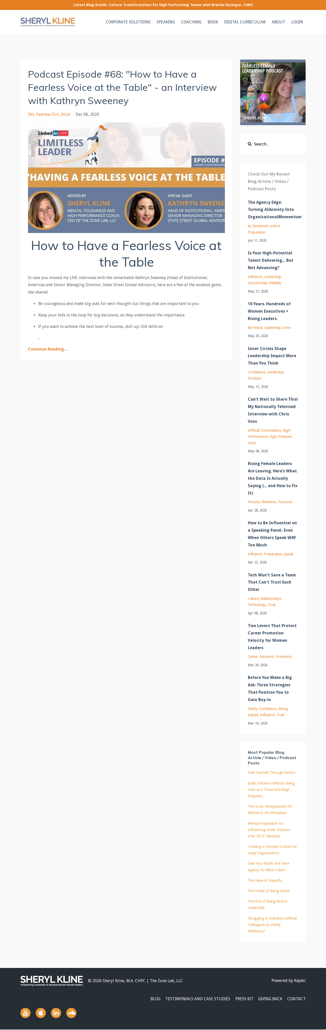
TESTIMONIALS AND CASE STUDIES (194, 999)
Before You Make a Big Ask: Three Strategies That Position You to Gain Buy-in (270, 688)
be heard (255, 328)
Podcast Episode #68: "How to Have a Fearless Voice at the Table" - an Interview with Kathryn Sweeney (118, 87)
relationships (271, 599)
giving (283, 709)
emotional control (266, 226)
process (254, 502)
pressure (254, 378)
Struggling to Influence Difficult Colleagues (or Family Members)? (272, 924)
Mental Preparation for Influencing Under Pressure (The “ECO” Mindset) (269, 829)
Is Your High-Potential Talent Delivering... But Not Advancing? (270, 260)
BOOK (213, 22)
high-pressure (280, 436)
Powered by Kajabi (288, 980)
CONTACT (296, 999)
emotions (267, 657)
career (253, 657)
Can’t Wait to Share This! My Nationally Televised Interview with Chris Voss (273, 410)
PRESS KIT (242, 999)
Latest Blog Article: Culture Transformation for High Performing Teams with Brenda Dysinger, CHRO (163, 5)
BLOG (151, 999)
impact (253, 715)
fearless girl (47, 114)
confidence (256, 372)
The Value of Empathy (265, 880)
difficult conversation (264, 430)
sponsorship (257, 283)
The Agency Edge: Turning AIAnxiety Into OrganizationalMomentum (273, 210)
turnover (285, 502)
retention (269, 502)
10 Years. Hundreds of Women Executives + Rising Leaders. (269, 311)
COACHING (191, 22)
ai (249, 226)
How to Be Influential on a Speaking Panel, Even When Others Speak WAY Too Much (272, 533)
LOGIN (297, 22)
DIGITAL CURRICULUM (245, 22)
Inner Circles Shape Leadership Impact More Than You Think (272, 356)
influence (255, 277)
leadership (272, 277)
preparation (257, 232)
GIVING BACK (269, 999)
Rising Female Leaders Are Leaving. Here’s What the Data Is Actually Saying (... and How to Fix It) (272, 478)
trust (272, 605)
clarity (252, 709)
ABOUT (278, 22)
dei (31, 114)
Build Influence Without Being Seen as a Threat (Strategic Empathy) (271, 789)
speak (288, 554)
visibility (275, 283)
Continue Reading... (47, 349)
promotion (284, 657)
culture (253, 599)
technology (257, 605)
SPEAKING (166, 22)
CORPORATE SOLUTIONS (128, 22)
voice (66, 114)
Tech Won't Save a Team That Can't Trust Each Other (272, 582)
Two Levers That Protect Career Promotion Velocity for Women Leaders (272, 636)
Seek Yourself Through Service (271, 773)
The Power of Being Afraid (269, 891)
